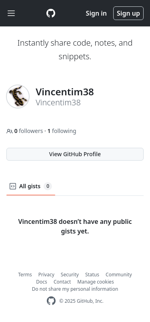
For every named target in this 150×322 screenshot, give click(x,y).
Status (92, 274)
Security (70, 274)
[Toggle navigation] (11, 13)
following (61, 131)
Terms (25, 274)
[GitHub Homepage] (51, 301)
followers (25, 131)
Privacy (46, 274)
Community (119, 274)
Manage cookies (95, 281)
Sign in (96, 13)
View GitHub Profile (75, 154)
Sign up (128, 13)
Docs (41, 281)
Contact (62, 281)
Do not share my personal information (75, 289)
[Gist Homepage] (51, 13)
